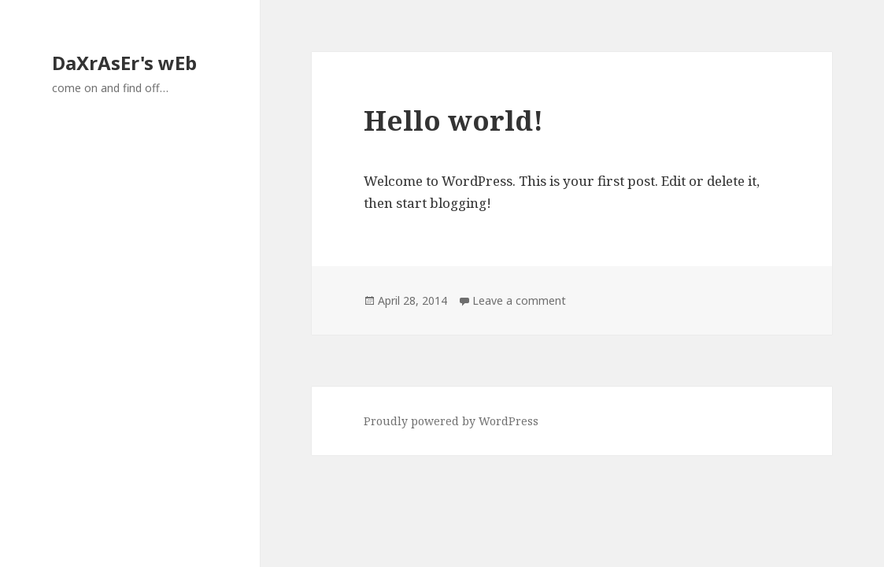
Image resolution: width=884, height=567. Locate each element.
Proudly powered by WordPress (451, 420)
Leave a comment (519, 300)
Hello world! (453, 120)
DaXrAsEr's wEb (124, 63)
